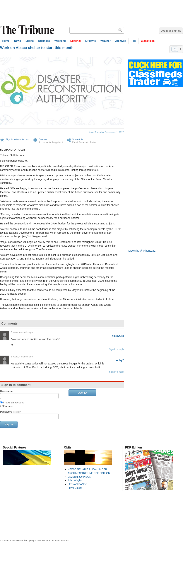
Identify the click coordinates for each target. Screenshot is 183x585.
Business (44, 40)
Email (75, 142)
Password (10, 411)
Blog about (57, 142)
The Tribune (28, 30)
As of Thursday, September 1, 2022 (106, 132)
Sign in (9, 424)
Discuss (43, 139)
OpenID (82, 392)
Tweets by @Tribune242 (141, 250)
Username (6, 391)
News (17, 40)
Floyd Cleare (75, 487)
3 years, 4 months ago (22, 332)
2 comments (45, 142)
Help (133, 40)
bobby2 (119, 360)
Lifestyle (90, 40)
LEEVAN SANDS (77, 484)
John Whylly (75, 480)
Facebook (84, 142)
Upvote (174, 49)
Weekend (60, 40)
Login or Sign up (171, 30)
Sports (29, 40)
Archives (120, 40)
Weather (105, 40)
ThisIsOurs (117, 335)
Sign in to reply (116, 349)
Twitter (93, 142)
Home (6, 40)
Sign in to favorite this (17, 139)
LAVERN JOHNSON (79, 476)
